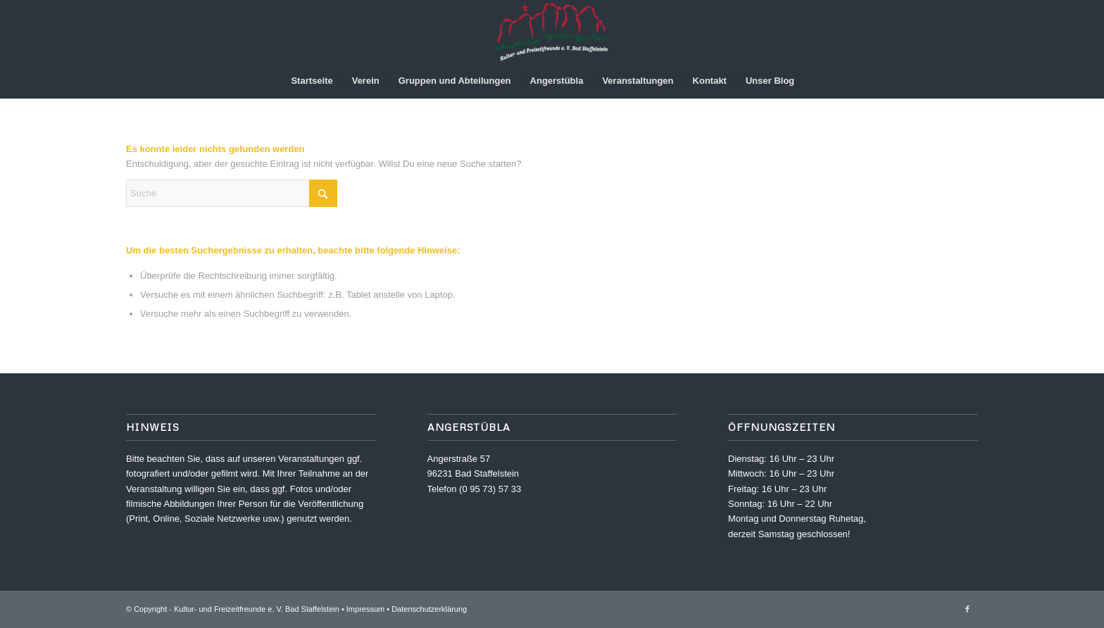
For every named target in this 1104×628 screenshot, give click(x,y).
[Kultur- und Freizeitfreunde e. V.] (552, 31)
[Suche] (812, 81)
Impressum (365, 609)
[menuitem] (311, 81)
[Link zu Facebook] (967, 609)
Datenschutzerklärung (429, 609)
